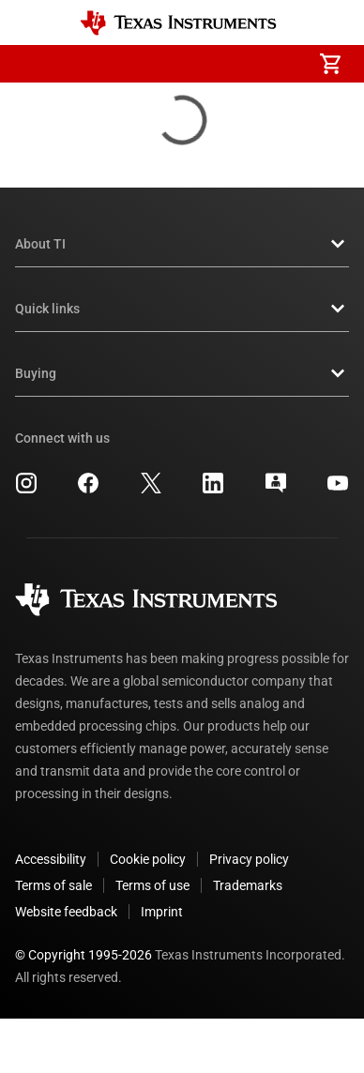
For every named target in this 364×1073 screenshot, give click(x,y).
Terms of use (152, 885)
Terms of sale (53, 885)
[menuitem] (172, 64)
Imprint (162, 911)
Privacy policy (249, 859)
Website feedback (66, 911)
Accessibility (50, 859)
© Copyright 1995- (83, 954)
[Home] (178, 23)
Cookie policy (148, 859)
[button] (34, 64)
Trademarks (247, 885)
